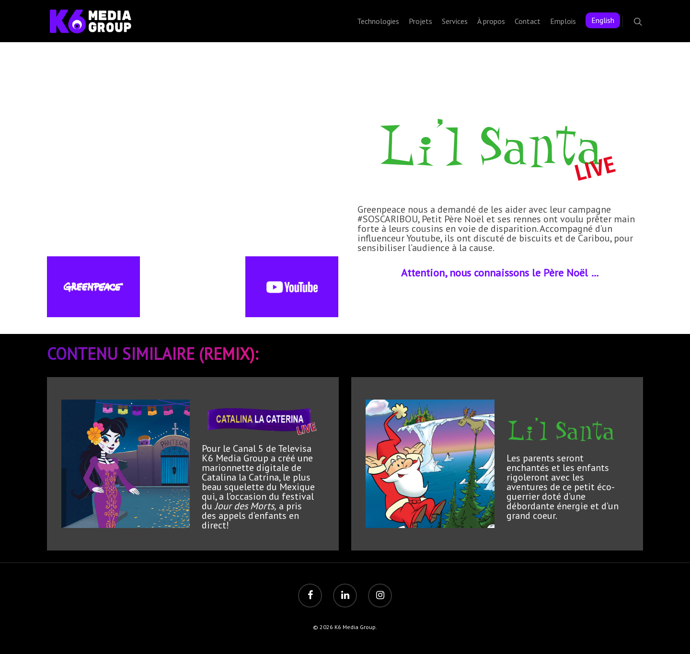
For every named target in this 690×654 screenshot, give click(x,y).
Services (455, 21)
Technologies (378, 21)
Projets (420, 21)
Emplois (563, 21)
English (602, 20)
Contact (527, 21)
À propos (491, 21)
